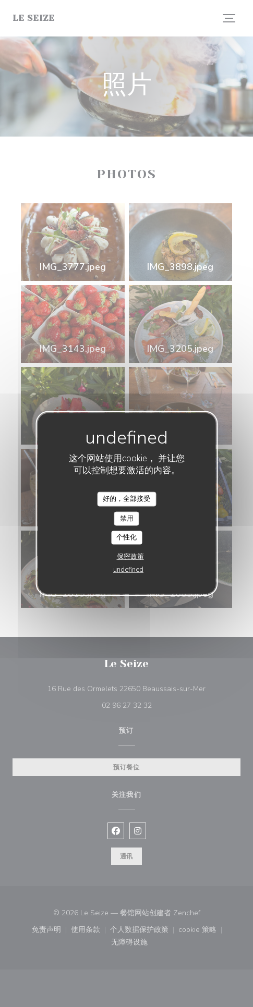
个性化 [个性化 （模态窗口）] (126, 537)
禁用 (127, 518)
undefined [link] (128, 569)
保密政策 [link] (130, 556)
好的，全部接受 (126, 499)
